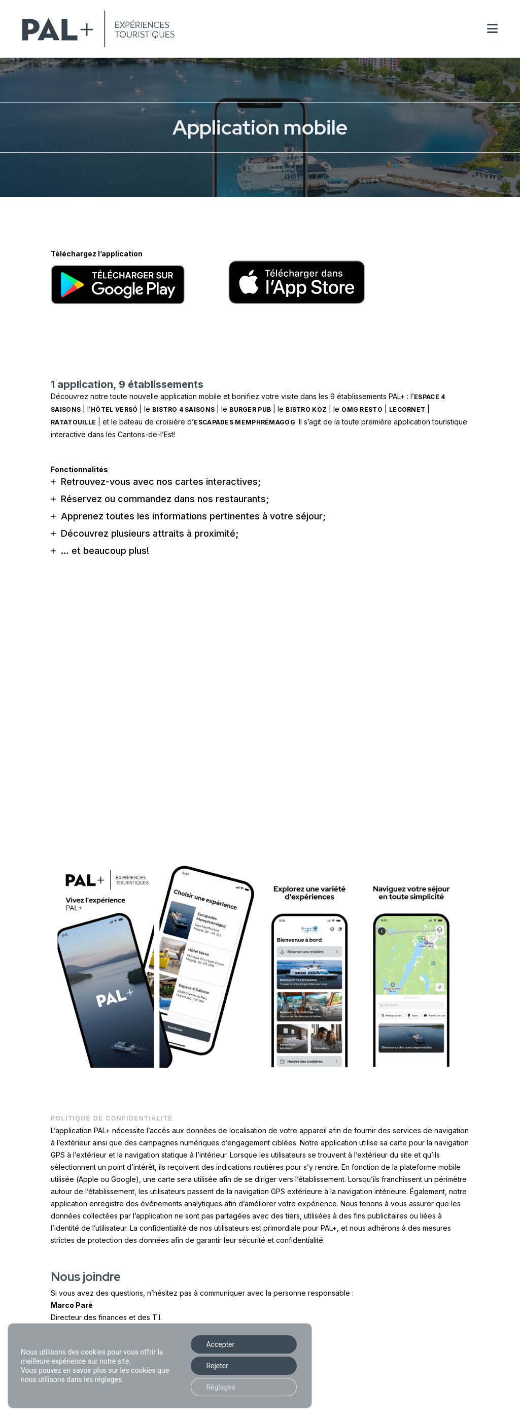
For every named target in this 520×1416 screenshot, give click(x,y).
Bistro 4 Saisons (183, 409)
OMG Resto (362, 409)
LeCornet (407, 409)
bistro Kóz (306, 409)
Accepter (220, 1344)
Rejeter (217, 1366)
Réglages (220, 1387)
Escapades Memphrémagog (244, 422)
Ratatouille (73, 422)
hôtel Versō (114, 409)
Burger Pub (250, 409)
